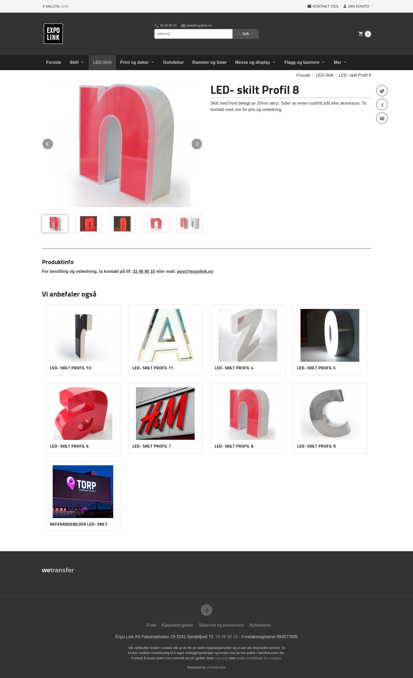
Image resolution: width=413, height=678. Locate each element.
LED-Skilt (102, 62)
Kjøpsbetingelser (177, 625)
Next (202, 143)
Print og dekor (134, 62)
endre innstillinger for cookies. (259, 658)
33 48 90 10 (165, 25)
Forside (53, 62)
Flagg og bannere (301, 62)
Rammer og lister (209, 62)
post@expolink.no (196, 25)
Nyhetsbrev (260, 625)
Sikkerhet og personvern (221, 625)
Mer (337, 62)
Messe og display (252, 62)
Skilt (74, 62)
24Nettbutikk (215, 667)
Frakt (151, 625)
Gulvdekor (173, 62)
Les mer (222, 658)
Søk (245, 34)
